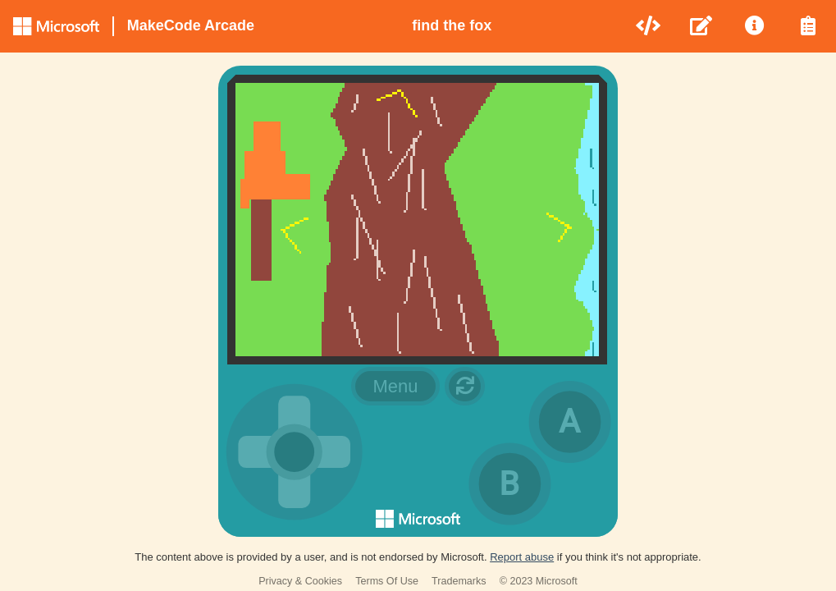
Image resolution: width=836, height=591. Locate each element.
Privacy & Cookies (300, 581)
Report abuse (522, 557)
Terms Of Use (386, 581)
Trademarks (459, 581)
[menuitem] (649, 26)
